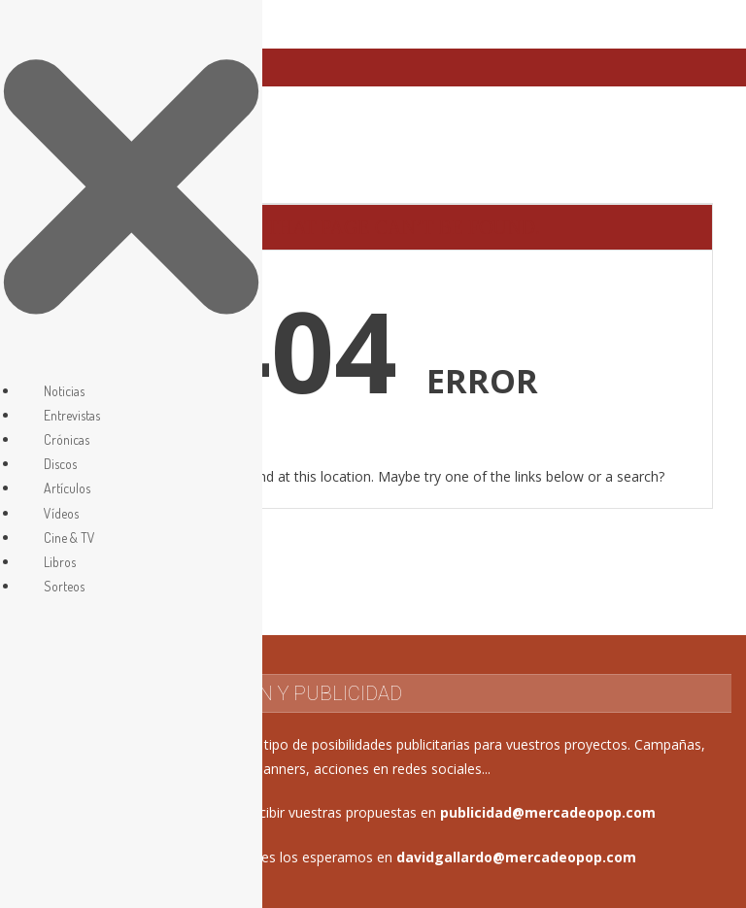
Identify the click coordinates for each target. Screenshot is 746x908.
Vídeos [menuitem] (61, 513)
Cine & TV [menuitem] (69, 537)
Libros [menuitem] (60, 562)
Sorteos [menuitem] (64, 586)
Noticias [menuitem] (64, 391)
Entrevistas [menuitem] (72, 415)
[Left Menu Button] (131, 365)
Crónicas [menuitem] (66, 439)
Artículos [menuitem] (67, 488)
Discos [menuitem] (60, 463)
